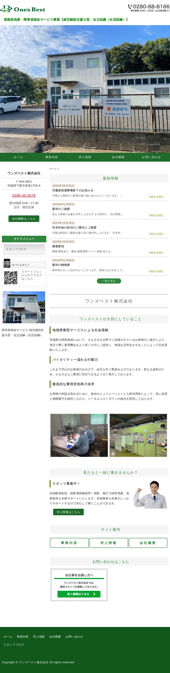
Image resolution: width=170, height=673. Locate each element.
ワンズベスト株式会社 (33, 662)
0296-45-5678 (24, 195)
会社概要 (118, 157)
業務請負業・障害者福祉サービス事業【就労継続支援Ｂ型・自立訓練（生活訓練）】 (26, 10)
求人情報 (85, 157)
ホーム (18, 157)
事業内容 (51, 157)
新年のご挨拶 (61, 208)
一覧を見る (109, 281)
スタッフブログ (16, 249)
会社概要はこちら (24, 218)
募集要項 (58, 246)
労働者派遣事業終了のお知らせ (73, 190)
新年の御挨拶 (61, 264)
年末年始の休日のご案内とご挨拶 (74, 227)
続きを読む (157, 196)
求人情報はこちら (68, 512)
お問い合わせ (151, 157)
